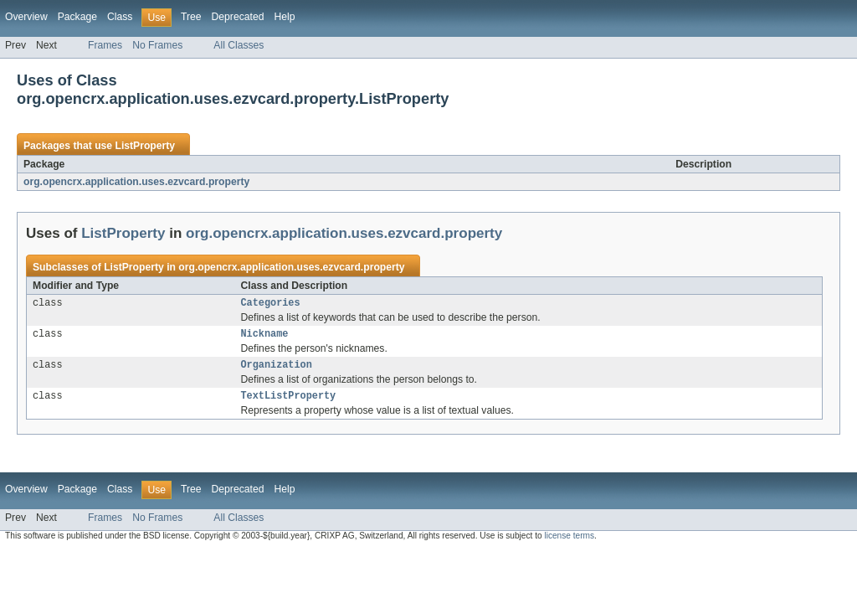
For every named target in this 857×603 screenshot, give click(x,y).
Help (284, 17)
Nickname (265, 336)
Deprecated (238, 17)
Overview (26, 17)
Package (77, 17)
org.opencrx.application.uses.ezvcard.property (136, 182)
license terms (569, 542)
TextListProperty (288, 402)
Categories (270, 304)
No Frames (157, 45)
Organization (276, 369)
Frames (105, 45)
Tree (191, 17)
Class (119, 17)
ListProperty (145, 146)
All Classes (238, 45)
